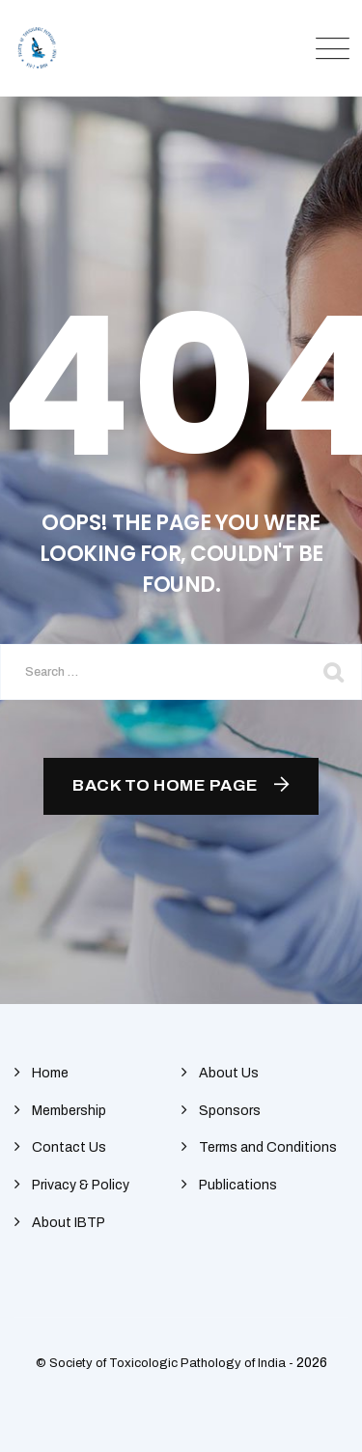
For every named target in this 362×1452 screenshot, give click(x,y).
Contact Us (69, 1147)
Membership (69, 1110)
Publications (238, 1185)
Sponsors (230, 1110)
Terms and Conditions (268, 1147)
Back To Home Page (165, 785)
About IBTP (68, 1222)
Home (50, 1073)
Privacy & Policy (80, 1185)
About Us (229, 1073)
